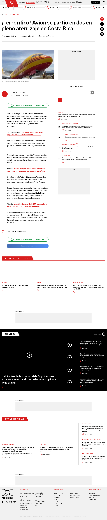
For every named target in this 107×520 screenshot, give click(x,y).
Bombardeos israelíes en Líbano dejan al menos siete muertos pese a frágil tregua (52, 286)
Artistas (4, 282)
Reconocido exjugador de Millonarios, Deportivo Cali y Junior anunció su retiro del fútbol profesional (77, 158)
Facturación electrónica (39, 493)
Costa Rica (11, 231)
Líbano (39, 282)
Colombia (22, 2)
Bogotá (60, 112)
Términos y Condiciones (80, 516)
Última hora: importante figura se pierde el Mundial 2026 (80, 137)
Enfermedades (86, 424)
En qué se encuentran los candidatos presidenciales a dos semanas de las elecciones (93, 444)
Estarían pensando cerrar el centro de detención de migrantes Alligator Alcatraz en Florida (88, 287)
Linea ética (38, 503)
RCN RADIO (57, 497)
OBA (36, 505)
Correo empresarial (26, 503)
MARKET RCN (92, 499)
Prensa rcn (23, 505)
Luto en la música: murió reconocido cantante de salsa (15, 286)
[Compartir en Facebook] (102, 24)
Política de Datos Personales (52, 516)
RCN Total (57, 495)
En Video (10, 334)
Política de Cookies (66, 516)
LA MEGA (56, 506)
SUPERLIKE (91, 497)
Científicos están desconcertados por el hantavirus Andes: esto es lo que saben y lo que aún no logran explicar (92, 429)
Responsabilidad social (27, 493)
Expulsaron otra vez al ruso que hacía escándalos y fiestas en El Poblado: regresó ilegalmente (92, 380)
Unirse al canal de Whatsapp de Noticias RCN (27, 105)
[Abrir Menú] (3, 2)
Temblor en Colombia (68, 144)
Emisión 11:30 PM (98, 7)
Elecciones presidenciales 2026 (91, 439)
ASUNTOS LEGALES (75, 495)
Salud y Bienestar (47, 2)
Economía (58, 2)
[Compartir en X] (102, 29)
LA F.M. (56, 499)
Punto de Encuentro (79, 2)
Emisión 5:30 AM (29, 7)
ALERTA (56, 501)
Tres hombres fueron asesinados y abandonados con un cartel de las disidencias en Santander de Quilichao (77, 127)
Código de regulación (26, 500)
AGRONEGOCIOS (74, 497)
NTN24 (55, 493)
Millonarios (66, 155)
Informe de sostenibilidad (39, 497)
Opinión (72, 2)
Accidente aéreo (21, 231)
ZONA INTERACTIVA (94, 495)
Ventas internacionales (40, 500)
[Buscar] (104, 2)
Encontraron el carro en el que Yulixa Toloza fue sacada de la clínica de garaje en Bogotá (76, 115)
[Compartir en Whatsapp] (102, 34)
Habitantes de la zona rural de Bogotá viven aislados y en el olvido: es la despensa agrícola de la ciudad (29, 379)
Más (99, 334)
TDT (63, 493)
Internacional (30, 2)
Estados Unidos (78, 282)
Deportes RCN (39, 2)
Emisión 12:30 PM (52, 7)
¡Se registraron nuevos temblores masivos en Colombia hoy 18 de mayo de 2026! (78, 147)
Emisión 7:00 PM (75, 7)
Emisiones (7, 7)
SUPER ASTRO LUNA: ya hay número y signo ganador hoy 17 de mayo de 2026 (93, 458)
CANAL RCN (95, 2)
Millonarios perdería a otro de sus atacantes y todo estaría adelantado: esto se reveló (56, 448)
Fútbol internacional (72, 134)
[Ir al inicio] (11, 3)
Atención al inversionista (24, 508)
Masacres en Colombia (69, 123)
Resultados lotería (88, 454)
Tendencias (65, 2)
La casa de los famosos (8, 444)
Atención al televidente (23, 497)
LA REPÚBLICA (74, 493)
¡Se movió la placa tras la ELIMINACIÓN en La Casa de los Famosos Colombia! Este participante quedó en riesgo (18, 449)
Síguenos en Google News (27, 246)
